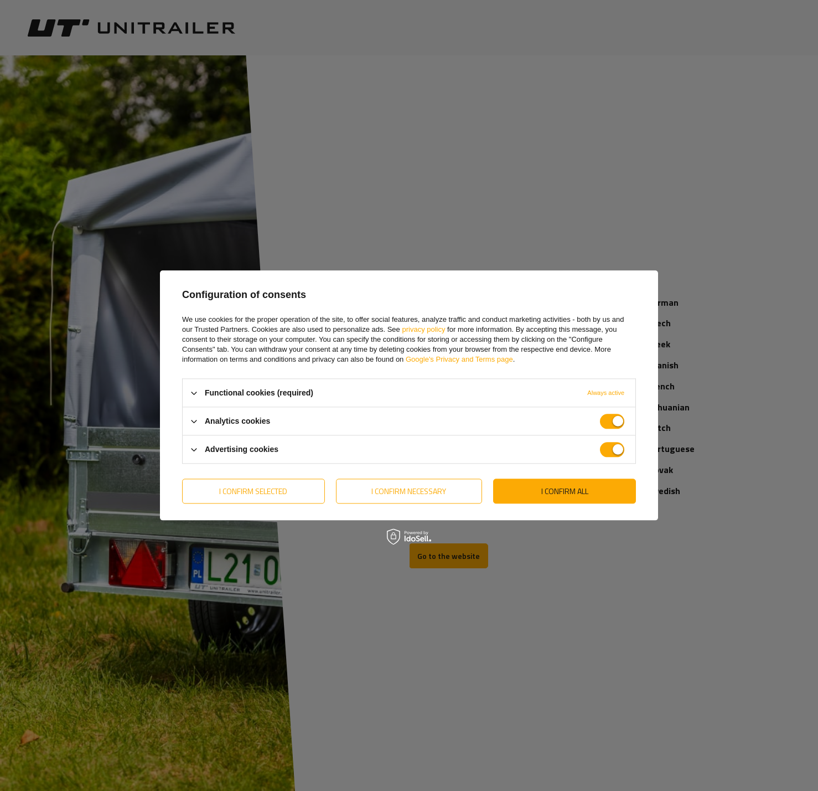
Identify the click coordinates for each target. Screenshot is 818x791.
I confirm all (564, 491)
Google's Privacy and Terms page (459, 359)
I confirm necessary (408, 491)
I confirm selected (253, 491)
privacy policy (423, 329)
